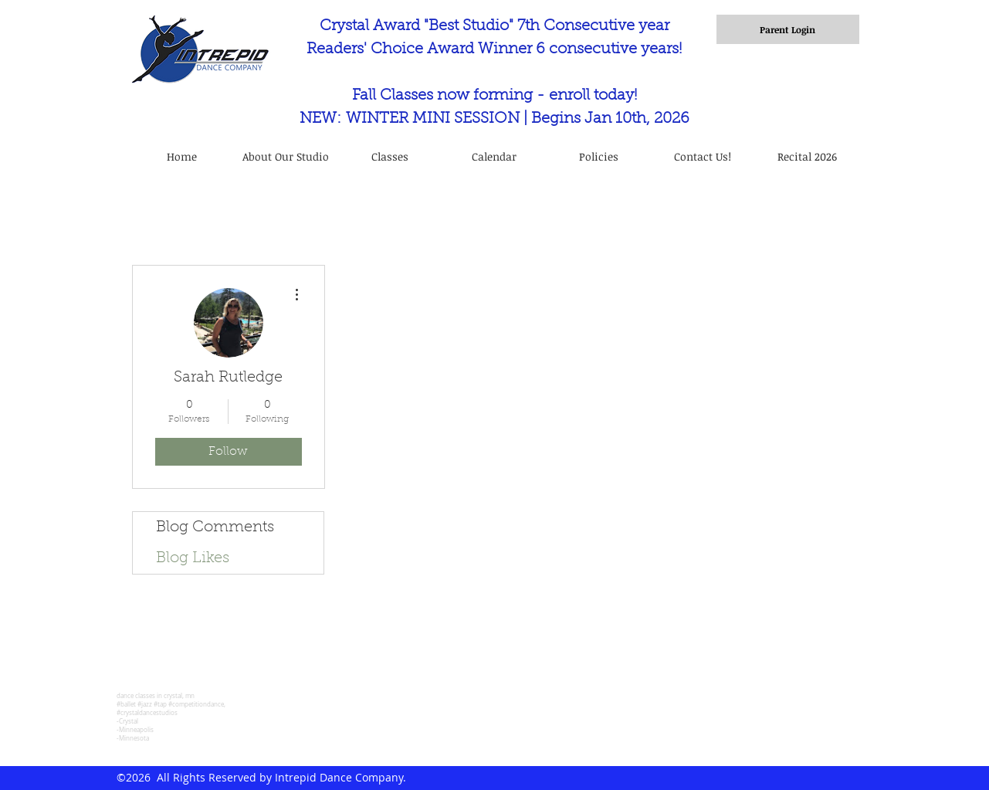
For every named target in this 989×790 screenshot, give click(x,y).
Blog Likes (192, 558)
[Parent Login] (787, 29)
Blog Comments (215, 527)
